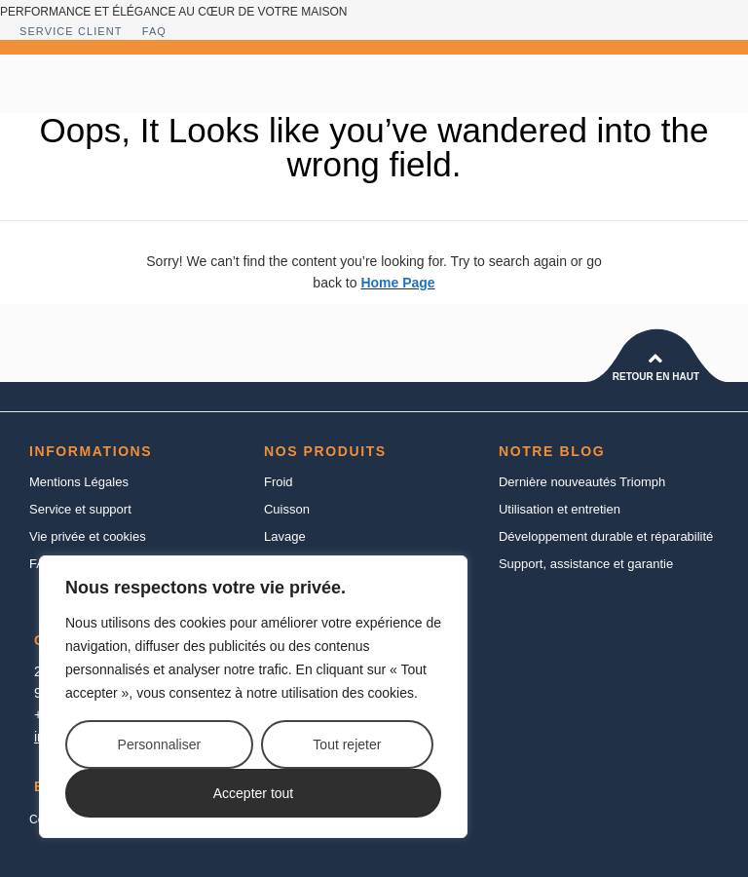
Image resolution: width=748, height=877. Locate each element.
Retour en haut (656, 376)
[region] (253, 696)
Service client (71, 31)
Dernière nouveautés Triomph (582, 482)
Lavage (285, 536)
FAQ (154, 31)
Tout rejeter (347, 744)
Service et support (80, 509)
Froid (278, 482)
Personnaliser (160, 744)
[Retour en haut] (655, 358)
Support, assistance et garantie (586, 563)
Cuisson (287, 509)
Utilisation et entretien (559, 509)
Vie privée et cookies (87, 536)
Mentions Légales (79, 482)
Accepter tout (253, 793)
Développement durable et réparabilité (606, 536)
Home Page (397, 282)
